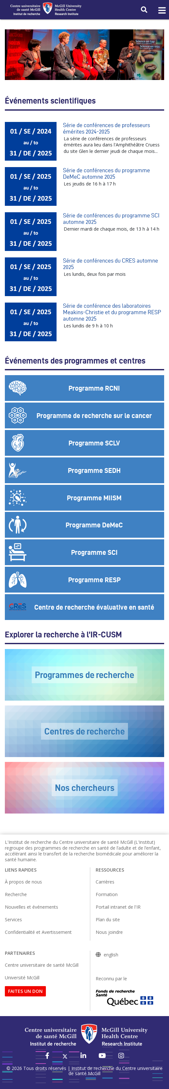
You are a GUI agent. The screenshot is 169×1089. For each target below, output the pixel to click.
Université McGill (22, 977)
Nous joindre (109, 932)
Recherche (16, 894)
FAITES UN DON (25, 991)
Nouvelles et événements (31, 907)
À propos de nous (23, 882)
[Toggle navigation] (161, 10)
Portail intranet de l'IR (118, 907)
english (111, 955)
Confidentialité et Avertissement (38, 932)
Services (13, 919)
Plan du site (108, 919)
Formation (107, 894)
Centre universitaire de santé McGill (42, 965)
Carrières (105, 882)
